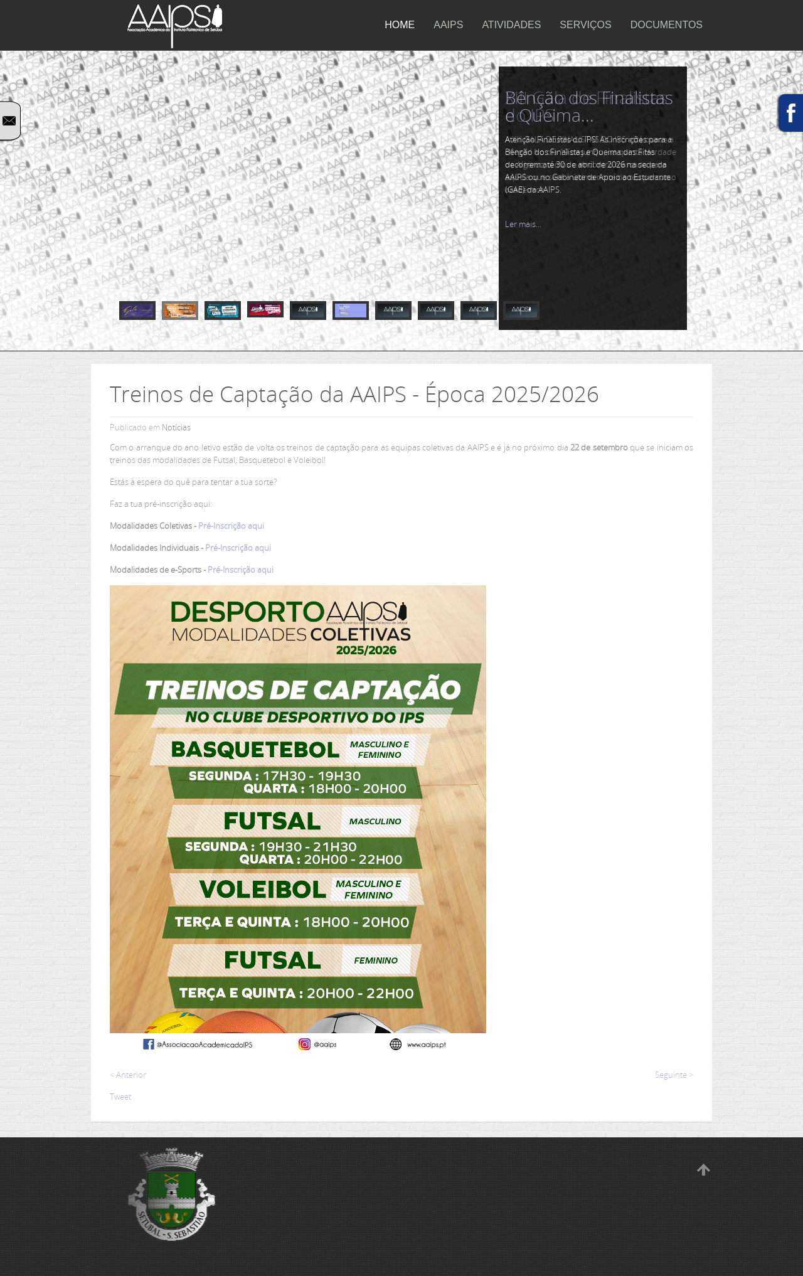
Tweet (120, 1096)
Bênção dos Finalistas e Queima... (589, 106)
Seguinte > (674, 1074)
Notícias (176, 427)
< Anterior (128, 1074)
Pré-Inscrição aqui (231, 525)
